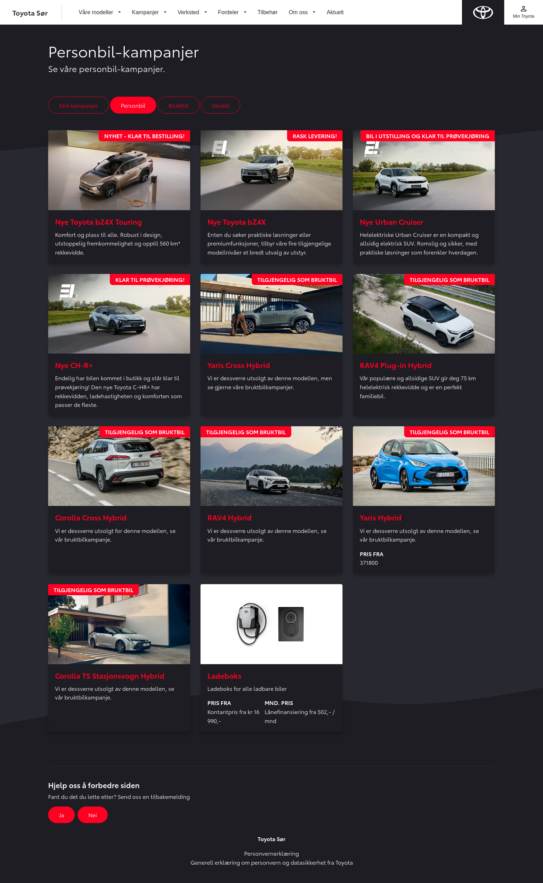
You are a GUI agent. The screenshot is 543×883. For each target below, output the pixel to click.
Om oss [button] (299, 12)
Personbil (133, 105)
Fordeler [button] (229, 12)
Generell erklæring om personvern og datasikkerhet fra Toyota (271, 862)
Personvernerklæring (271, 853)
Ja (61, 815)
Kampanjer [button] (146, 12)
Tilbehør (268, 12)
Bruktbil (178, 105)
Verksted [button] (189, 12)
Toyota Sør (30, 12)
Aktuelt (335, 12)
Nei (92, 815)
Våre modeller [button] (97, 12)
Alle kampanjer (78, 105)
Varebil (221, 105)
